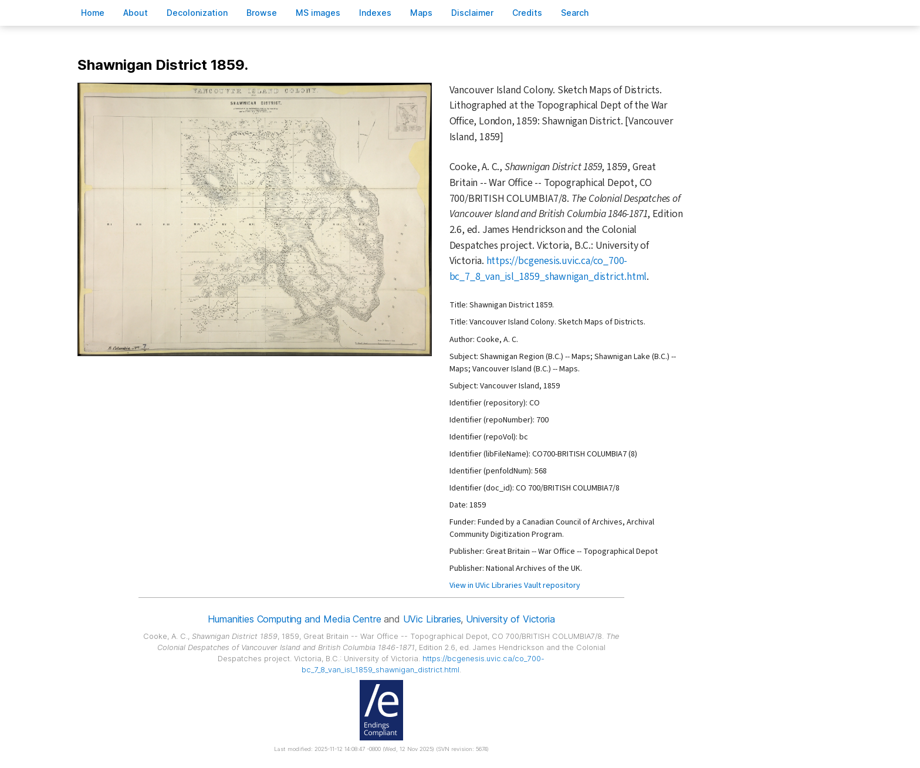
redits (527, 13)
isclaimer (472, 13)
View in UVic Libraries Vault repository (514, 585)
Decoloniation (197, 13)
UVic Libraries (432, 619)
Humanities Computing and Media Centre (294, 619)
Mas (421, 13)
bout (135, 13)
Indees (375, 13)
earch (575, 13)
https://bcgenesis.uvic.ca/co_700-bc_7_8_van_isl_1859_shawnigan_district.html (548, 268)
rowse (261, 13)
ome (92, 13)
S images (318, 13)
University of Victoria (510, 619)
